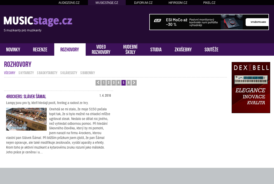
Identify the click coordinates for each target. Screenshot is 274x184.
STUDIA (156, 49)
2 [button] (108, 82)
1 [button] (103, 82)
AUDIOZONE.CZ (69, 3)
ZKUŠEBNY (183, 49)
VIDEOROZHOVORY (101, 49)
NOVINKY (13, 49)
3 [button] (113, 82)
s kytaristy (26, 72)
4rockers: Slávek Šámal (26, 95)
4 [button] (118, 82)
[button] (98, 83)
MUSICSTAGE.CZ (107, 3)
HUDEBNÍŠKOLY (130, 49)
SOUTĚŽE (211, 49)
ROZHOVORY (69, 49)
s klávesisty (68, 72)
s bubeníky (87, 72)
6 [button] (128, 82)
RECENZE (40, 49)
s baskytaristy (47, 72)
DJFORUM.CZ (143, 3)
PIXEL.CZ (209, 3)
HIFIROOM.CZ (178, 3)
